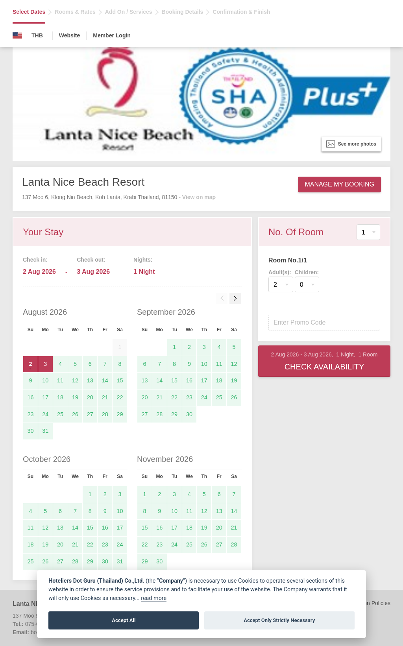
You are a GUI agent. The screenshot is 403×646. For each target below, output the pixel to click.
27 (90, 414)
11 (60, 380)
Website (69, 35)
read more (153, 598)
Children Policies (369, 603)
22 (120, 397)
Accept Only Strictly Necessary (279, 620)
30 (30, 431)
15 (120, 380)
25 (60, 414)
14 (105, 380)
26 (75, 414)
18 (60, 397)
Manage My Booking (339, 184)
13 (90, 380)
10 (45, 380)
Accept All (123, 620)
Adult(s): (279, 272)
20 (90, 397)
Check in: (35, 260)
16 (30, 397)
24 (45, 414)
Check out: (91, 260)
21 (105, 397)
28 (105, 414)
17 (45, 397)
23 (30, 414)
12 (75, 380)
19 (75, 397)
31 (45, 431)
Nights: (142, 260)
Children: (307, 272)
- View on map (197, 197)
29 (120, 414)
